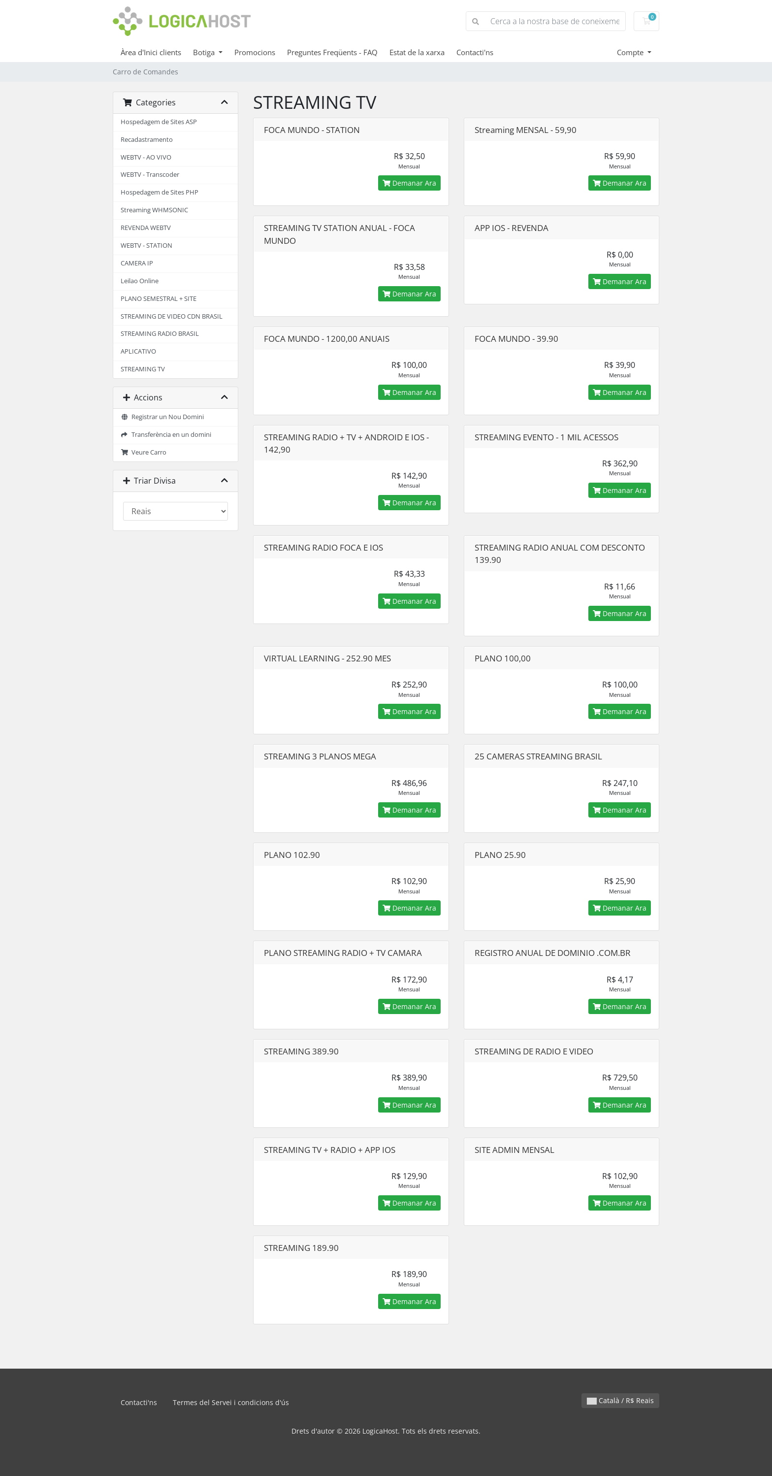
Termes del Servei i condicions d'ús (231, 1402)
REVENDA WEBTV (146, 228)
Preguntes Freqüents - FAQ (332, 52)
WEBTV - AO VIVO (146, 157)
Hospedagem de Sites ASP (159, 122)
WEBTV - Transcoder (150, 174)
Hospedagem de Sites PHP (159, 192)
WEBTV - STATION (146, 245)
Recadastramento (147, 139)
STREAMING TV (143, 369)
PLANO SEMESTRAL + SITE (158, 299)
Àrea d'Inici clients (151, 52)
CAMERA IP (137, 263)
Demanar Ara (409, 183)
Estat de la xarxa (417, 52)
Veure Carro (143, 452)
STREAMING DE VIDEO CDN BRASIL (172, 316)
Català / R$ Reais (620, 1400)
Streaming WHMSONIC (154, 210)
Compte (631, 52)
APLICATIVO (138, 351)
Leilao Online (140, 281)
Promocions (254, 52)
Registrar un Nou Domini (162, 417)
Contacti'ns (474, 52)
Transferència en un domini (166, 434)
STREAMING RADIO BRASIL (160, 333)
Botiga (205, 52)
